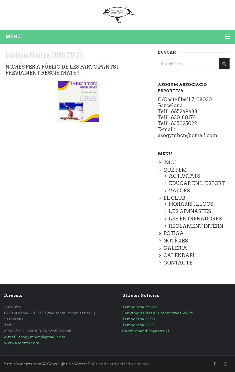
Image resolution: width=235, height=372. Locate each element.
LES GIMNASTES (190, 211)
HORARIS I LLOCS (191, 204)
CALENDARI (178, 255)
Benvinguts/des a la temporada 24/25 (157, 313)
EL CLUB (174, 198)
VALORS (179, 190)
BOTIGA (173, 233)
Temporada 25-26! (139, 307)
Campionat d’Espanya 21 (145, 331)
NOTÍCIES (175, 241)
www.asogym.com (21, 343)
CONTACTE (177, 263)
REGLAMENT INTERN (196, 226)
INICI (169, 162)
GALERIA (175, 248)
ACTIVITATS (184, 176)
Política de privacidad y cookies (118, 364)
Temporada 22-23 (138, 325)
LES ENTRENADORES (195, 219)
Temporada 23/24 (139, 319)
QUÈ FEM (175, 170)
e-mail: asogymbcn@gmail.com (34, 337)
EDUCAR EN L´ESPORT (197, 183)
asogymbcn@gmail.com (187, 135)
